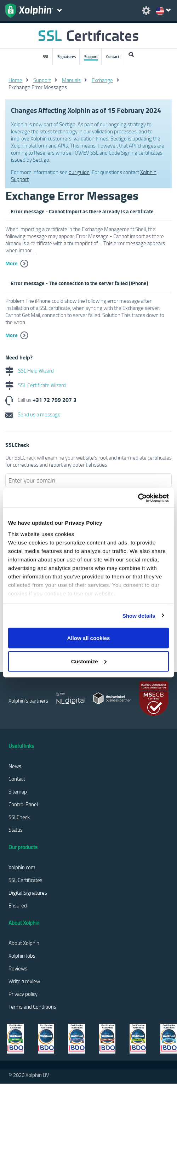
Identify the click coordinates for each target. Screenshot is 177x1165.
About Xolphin (23, 942)
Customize (89, 661)
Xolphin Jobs (21, 955)
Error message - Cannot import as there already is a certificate (82, 211)
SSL (46, 56)
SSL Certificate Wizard (35, 384)
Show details (138, 615)
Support (91, 56)
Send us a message (33, 414)
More (11, 263)
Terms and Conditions (32, 1006)
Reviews (17, 968)
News (14, 765)
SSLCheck (19, 816)
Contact (112, 56)
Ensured (17, 905)
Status (15, 829)
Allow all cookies (88, 638)
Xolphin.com (21, 867)
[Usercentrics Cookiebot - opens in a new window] (138, 497)
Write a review (24, 981)
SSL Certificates (25, 879)
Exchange (102, 79)
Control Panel (23, 804)
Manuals (71, 79)
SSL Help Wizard (29, 370)
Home (15, 79)
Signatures (66, 56)
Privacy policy (23, 993)
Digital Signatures (27, 892)
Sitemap (17, 791)
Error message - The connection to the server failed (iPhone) (79, 283)
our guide (79, 171)
